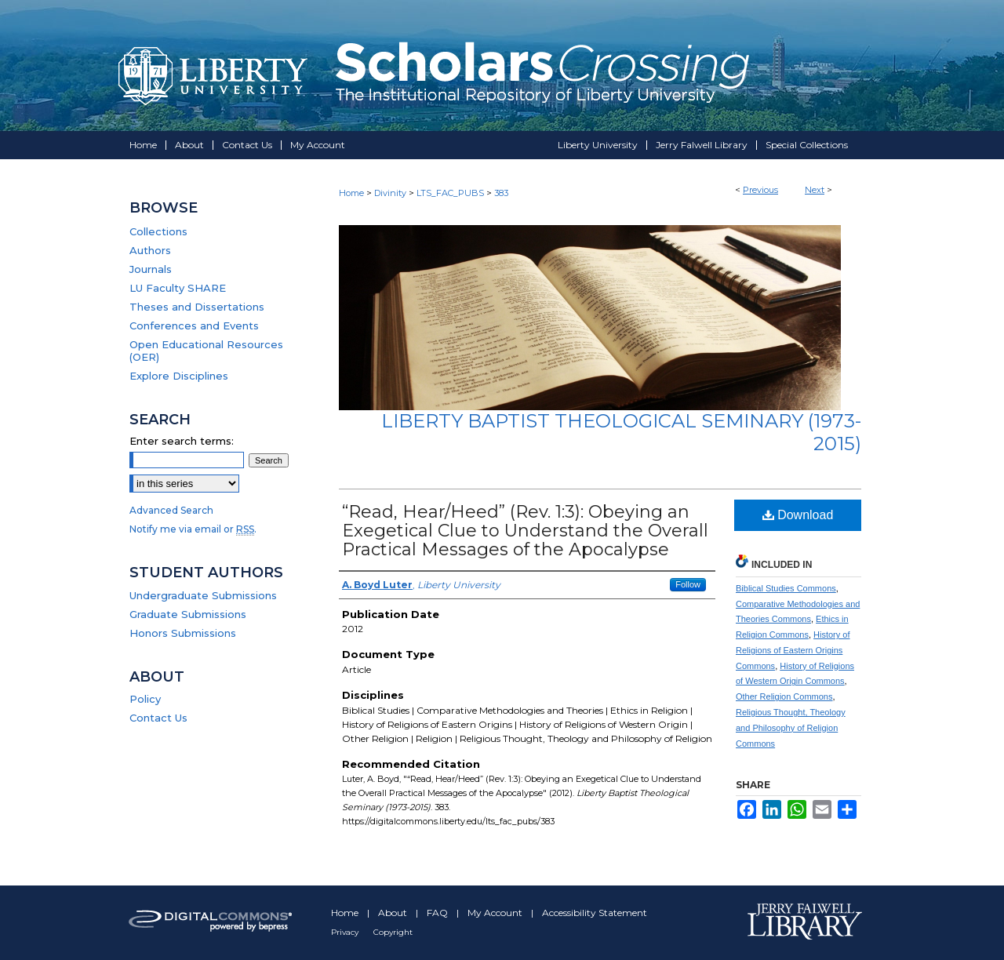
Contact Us (158, 717)
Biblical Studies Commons (786, 588)
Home (351, 192)
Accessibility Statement (594, 912)
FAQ (438, 912)
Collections (158, 231)
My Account (496, 912)
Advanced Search (171, 510)
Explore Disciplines (178, 375)
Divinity (390, 192)
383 (501, 192)
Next (814, 189)
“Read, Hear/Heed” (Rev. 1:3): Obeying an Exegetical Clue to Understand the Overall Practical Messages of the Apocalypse (525, 530)
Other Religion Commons (784, 696)
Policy (145, 699)
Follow (687, 584)
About (393, 912)
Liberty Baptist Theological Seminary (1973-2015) (621, 432)
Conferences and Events (194, 325)
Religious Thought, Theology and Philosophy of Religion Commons (791, 727)
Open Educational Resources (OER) (206, 350)
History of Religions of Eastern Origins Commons (793, 650)
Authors (150, 250)
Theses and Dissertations (196, 306)
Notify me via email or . (192, 529)
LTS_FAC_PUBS (450, 192)
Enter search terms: (181, 441)
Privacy (346, 932)
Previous (760, 189)
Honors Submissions (182, 633)
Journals (150, 269)
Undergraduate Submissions (203, 595)
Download (798, 515)
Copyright (393, 932)
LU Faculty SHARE (177, 288)
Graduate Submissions (187, 614)
